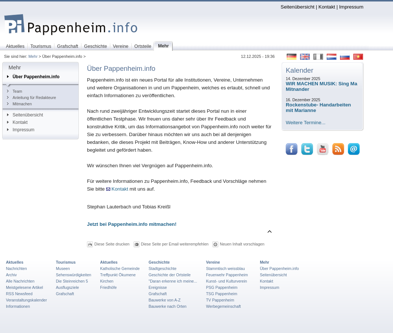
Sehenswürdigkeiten (73, 275)
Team (14, 91)
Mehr (33, 56)
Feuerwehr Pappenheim (227, 275)
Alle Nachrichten (20, 281)
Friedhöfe (108, 287)
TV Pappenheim (220, 300)
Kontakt (327, 7)
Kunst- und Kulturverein (226, 281)
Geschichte (158, 262)
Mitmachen (19, 104)
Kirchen (107, 281)
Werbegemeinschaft (223, 306)
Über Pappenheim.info (33, 76)
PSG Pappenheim (222, 287)
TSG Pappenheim (221, 293)
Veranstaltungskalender (26, 300)
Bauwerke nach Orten (167, 306)
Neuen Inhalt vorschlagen (242, 244)
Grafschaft (65, 293)
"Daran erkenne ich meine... (172, 281)
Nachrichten (16, 268)
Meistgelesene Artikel (24, 287)
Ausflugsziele (67, 287)
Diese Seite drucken (112, 244)
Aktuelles (14, 262)
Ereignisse (157, 287)
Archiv (11, 275)
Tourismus (65, 262)
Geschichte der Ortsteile (169, 275)
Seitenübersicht (297, 7)
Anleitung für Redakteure (31, 97)
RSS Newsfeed (19, 293)
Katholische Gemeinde (120, 268)
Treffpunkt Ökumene (118, 275)
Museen (63, 268)
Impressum (351, 7)
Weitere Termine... (305, 122)
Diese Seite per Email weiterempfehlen (175, 244)
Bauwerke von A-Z (164, 300)
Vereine (213, 262)
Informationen (18, 306)
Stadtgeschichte (162, 268)
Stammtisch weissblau (225, 268)
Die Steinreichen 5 (72, 281)
